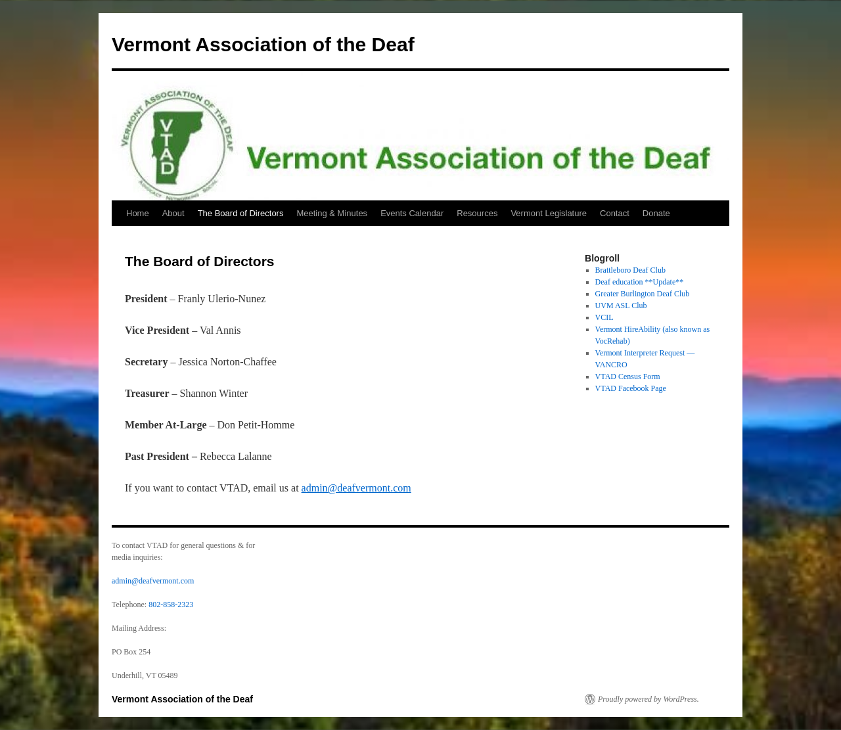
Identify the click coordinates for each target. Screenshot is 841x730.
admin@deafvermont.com (356, 487)
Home (137, 213)
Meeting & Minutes (331, 213)
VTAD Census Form (627, 376)
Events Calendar (411, 213)
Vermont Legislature (549, 213)
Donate (656, 213)
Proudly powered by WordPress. (648, 699)
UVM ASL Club (621, 305)
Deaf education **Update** (639, 281)
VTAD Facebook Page (630, 388)
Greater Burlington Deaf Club (642, 293)
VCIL (604, 317)
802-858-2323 (170, 604)
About (173, 213)
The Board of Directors (241, 213)
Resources (477, 213)
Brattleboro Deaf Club (630, 270)
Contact (614, 213)
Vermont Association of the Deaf (263, 44)
